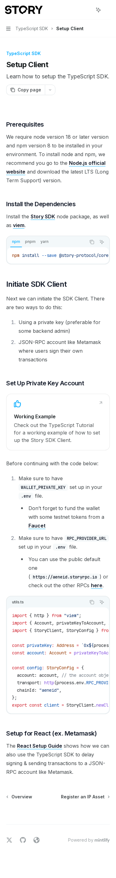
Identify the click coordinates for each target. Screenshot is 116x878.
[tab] (16, 241)
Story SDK (43, 216)
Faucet (36, 526)
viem (18, 225)
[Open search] (87, 10)
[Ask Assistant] (102, 242)
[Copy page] (25, 90)
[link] (58, 422)
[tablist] (46, 242)
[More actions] (108, 10)
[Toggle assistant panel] (98, 10)
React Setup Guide (39, 746)
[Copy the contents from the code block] (92, 242)
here (96, 585)
